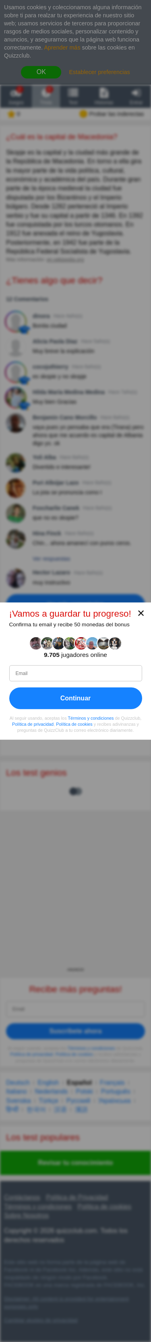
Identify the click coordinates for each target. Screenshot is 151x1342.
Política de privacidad (33, 724)
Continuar (75, 698)
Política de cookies (74, 724)
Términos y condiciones (91, 718)
